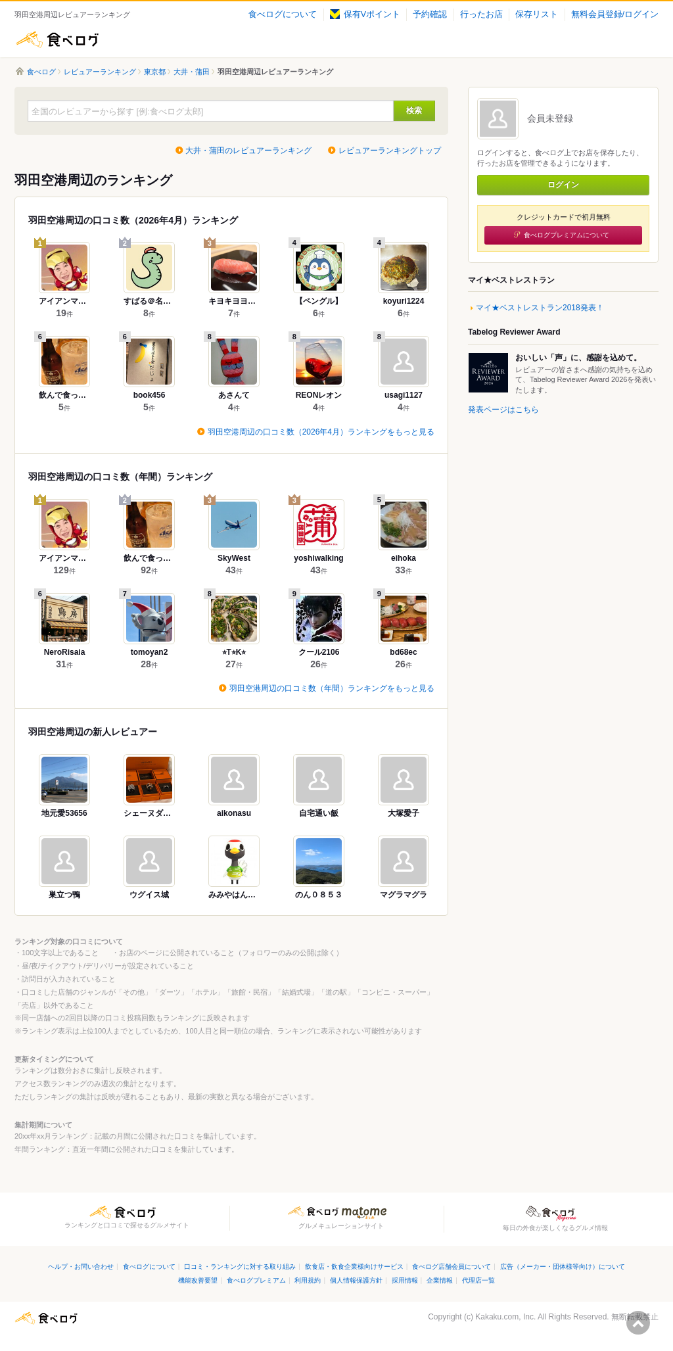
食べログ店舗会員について (451, 1266)
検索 (414, 110)
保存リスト (536, 14)
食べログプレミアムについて (566, 235)
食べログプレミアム (256, 1280)
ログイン (563, 184)
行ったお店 (481, 14)
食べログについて (282, 14)
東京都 (155, 72)
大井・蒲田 (192, 72)
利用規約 (307, 1280)
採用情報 (405, 1280)
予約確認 (430, 14)
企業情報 (440, 1280)
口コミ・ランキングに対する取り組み (240, 1266)
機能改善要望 (198, 1280)
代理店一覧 (478, 1280)
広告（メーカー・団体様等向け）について (562, 1266)
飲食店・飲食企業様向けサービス (354, 1266)
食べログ (57, 39)
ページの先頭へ (638, 1323)
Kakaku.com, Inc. (505, 1316)
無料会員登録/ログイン (615, 14)
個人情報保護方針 (356, 1280)
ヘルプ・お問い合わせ (81, 1266)
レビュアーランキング (100, 72)
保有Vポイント (365, 14)
